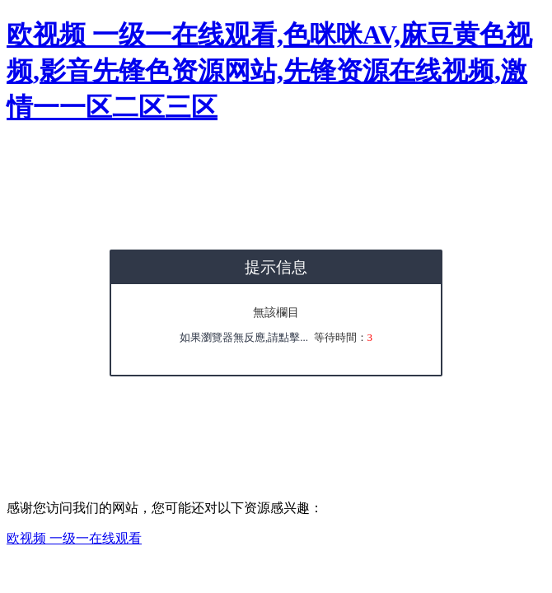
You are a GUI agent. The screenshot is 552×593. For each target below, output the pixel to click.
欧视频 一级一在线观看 (74, 538)
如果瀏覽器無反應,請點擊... (244, 337)
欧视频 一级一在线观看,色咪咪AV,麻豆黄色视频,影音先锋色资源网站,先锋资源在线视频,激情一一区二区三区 (269, 71)
